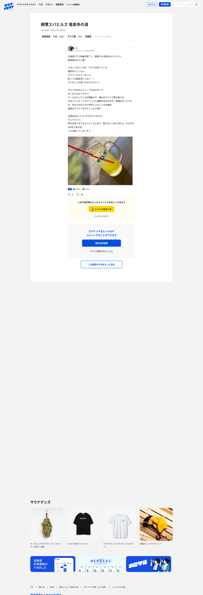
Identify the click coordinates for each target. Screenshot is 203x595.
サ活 (41, 4)
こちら (110, 251)
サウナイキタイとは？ (26, 4)
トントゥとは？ (101, 215)
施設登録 (59, 4)
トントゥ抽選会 (73, 4)
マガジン (49, 4)
